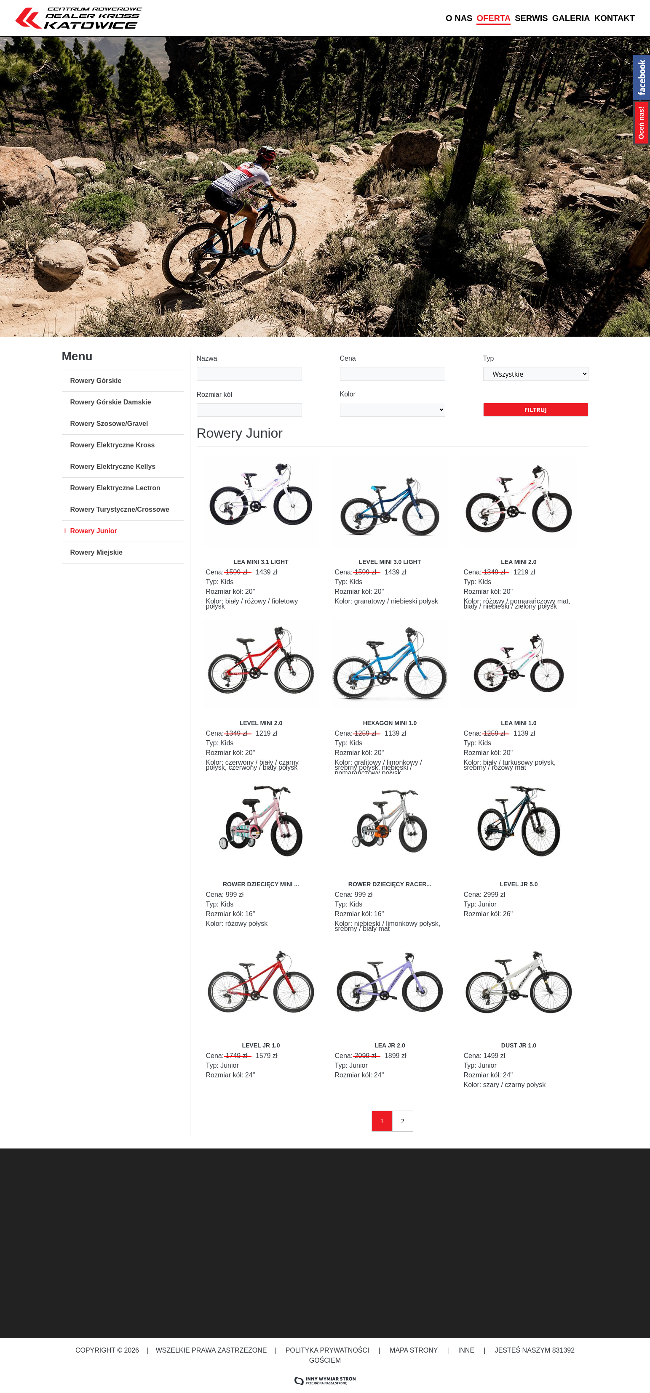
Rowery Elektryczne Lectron (115, 488)
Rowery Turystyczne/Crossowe (119, 509)
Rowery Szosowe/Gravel (109, 423)
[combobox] (249, 410)
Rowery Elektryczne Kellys (113, 466)
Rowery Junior (93, 530)
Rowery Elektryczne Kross (112, 445)
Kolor (348, 394)
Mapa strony (414, 1350)
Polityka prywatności (327, 1350)
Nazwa (207, 358)
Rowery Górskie (96, 380)
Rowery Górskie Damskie (110, 402)
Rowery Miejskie (96, 552)
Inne (467, 1350)
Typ (488, 358)
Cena (348, 358)
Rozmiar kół (214, 394)
